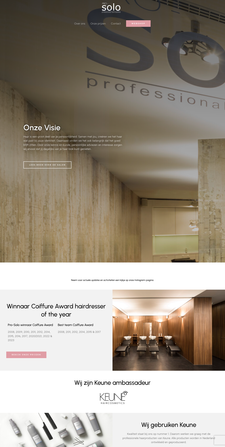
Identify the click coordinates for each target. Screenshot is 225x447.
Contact (116, 23)
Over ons (79, 23)
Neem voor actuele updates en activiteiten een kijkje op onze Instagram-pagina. (112, 280)
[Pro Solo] (111, 7)
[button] (138, 23)
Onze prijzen (98, 23)
